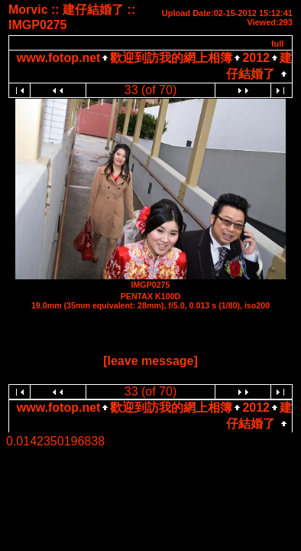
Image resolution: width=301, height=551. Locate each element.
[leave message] (150, 360)
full (277, 43)
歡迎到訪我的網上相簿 (171, 57)
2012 (256, 57)
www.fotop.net (59, 57)
